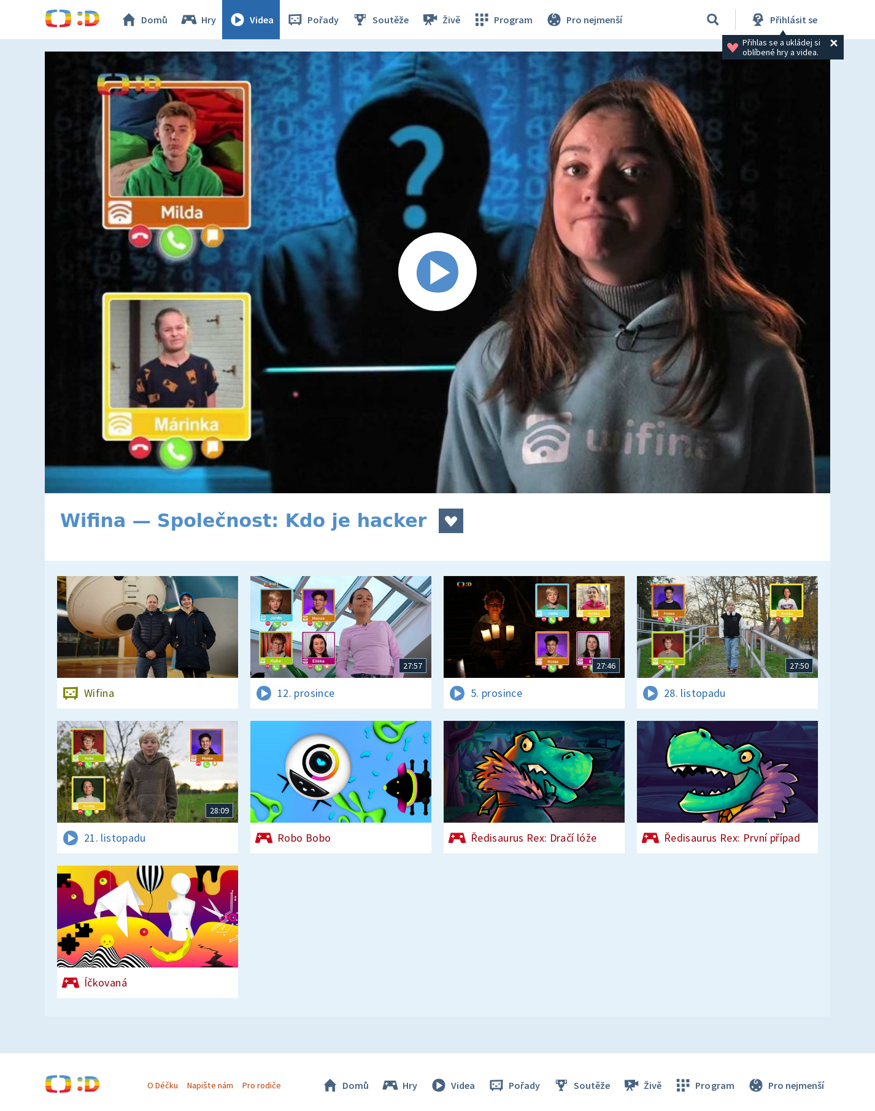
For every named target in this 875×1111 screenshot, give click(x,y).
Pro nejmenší (583, 19)
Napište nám (210, 1085)
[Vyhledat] (713, 19)
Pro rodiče (261, 1085)
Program (502, 19)
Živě (440, 19)
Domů (144, 19)
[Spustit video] (437, 272)
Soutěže (380, 19)
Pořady (312, 19)
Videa (251, 19)
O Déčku (162, 1085)
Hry (198, 19)
